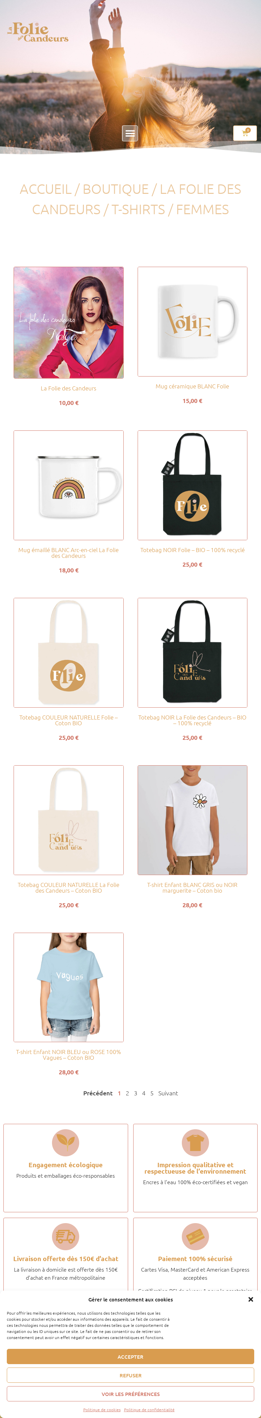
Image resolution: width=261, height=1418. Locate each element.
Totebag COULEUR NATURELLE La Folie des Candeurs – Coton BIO (68, 887)
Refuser (131, 1375)
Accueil (46, 189)
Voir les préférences (131, 1394)
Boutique (116, 189)
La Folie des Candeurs (68, 388)
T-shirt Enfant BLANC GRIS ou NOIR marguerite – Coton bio (192, 887)
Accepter (130, 1356)
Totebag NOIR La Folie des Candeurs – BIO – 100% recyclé (192, 720)
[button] (250, 1299)
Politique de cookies (102, 1409)
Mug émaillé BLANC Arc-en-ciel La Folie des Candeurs (68, 552)
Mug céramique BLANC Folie (192, 386)
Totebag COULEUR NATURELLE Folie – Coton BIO (68, 720)
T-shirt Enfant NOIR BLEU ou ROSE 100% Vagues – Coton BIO (68, 1054)
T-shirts (138, 209)
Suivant (168, 1093)
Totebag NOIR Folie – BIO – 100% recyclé (192, 549)
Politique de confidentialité (149, 1409)
